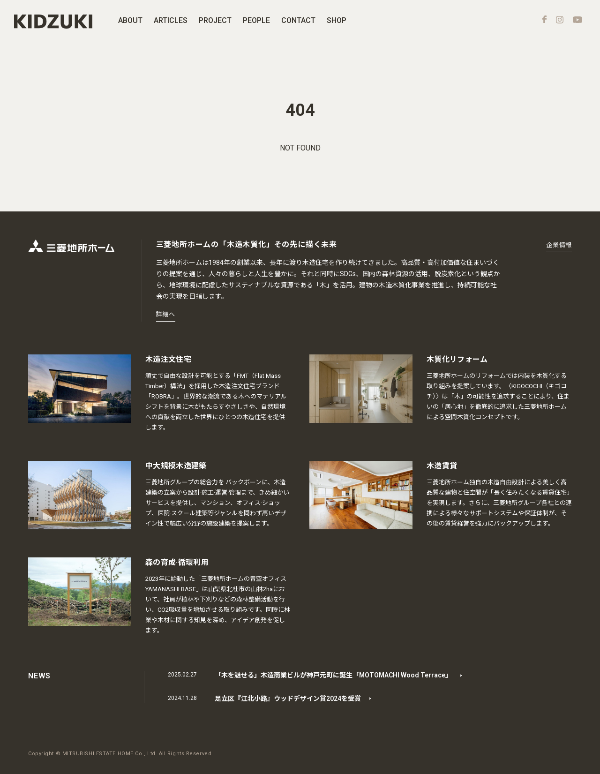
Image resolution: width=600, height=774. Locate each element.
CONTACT (298, 20)
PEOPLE (256, 20)
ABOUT (130, 20)
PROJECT (215, 20)
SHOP (336, 20)
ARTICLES (171, 20)
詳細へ (165, 314)
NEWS (39, 675)
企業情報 (559, 244)
